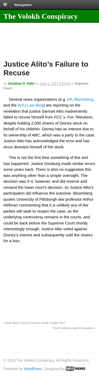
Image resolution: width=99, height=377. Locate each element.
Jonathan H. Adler (21, 83)
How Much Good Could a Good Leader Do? (34, 322)
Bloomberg (83, 99)
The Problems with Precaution (74, 328)
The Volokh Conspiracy (40, 16)
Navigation (23, 5)
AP (69, 99)
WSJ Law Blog (31, 105)
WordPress (33, 369)
